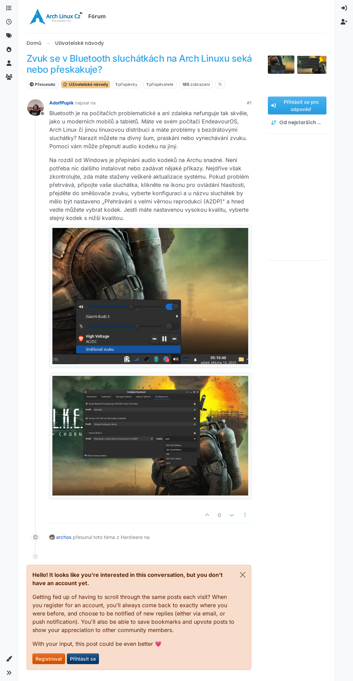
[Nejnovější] (9, 22)
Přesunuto (42, 84)
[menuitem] (344, 8)
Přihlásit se (83, 659)
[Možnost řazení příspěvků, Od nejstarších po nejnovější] (297, 122)
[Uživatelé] (9, 63)
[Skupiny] (9, 77)
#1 (249, 103)
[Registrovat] (344, 22)
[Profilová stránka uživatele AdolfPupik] (35, 107)
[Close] (242, 574)
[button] (9, 658)
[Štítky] (9, 35)
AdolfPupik (61, 103)
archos (63, 537)
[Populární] (9, 49)
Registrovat (49, 659)
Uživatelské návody (85, 84)
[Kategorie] (9, 8)
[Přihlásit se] (344, 8)
